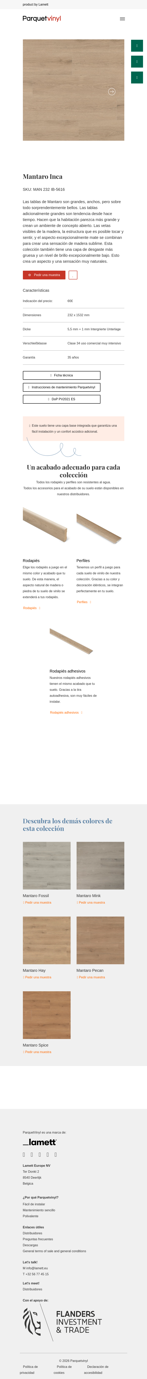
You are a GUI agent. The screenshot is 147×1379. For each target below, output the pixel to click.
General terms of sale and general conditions (54, 1251)
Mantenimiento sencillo (39, 1210)
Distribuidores (32, 1233)
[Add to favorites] (73, 275)
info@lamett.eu (37, 1268)
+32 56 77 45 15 (37, 1274)
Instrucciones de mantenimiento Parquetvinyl (61, 387)
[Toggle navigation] (122, 19)
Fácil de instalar (34, 1204)
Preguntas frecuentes (38, 1239)
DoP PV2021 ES (61, 399)
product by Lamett (35, 4)
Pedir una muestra (37, 902)
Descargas (30, 1245)
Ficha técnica (62, 375)
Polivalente (30, 1216)
